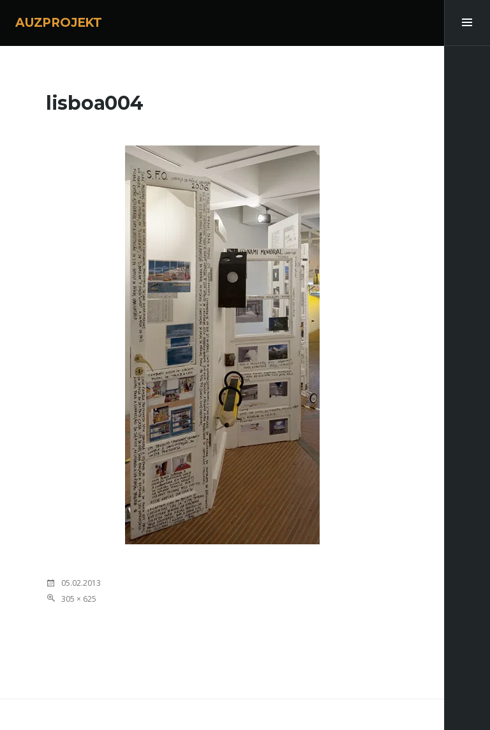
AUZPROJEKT (58, 22)
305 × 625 (78, 598)
